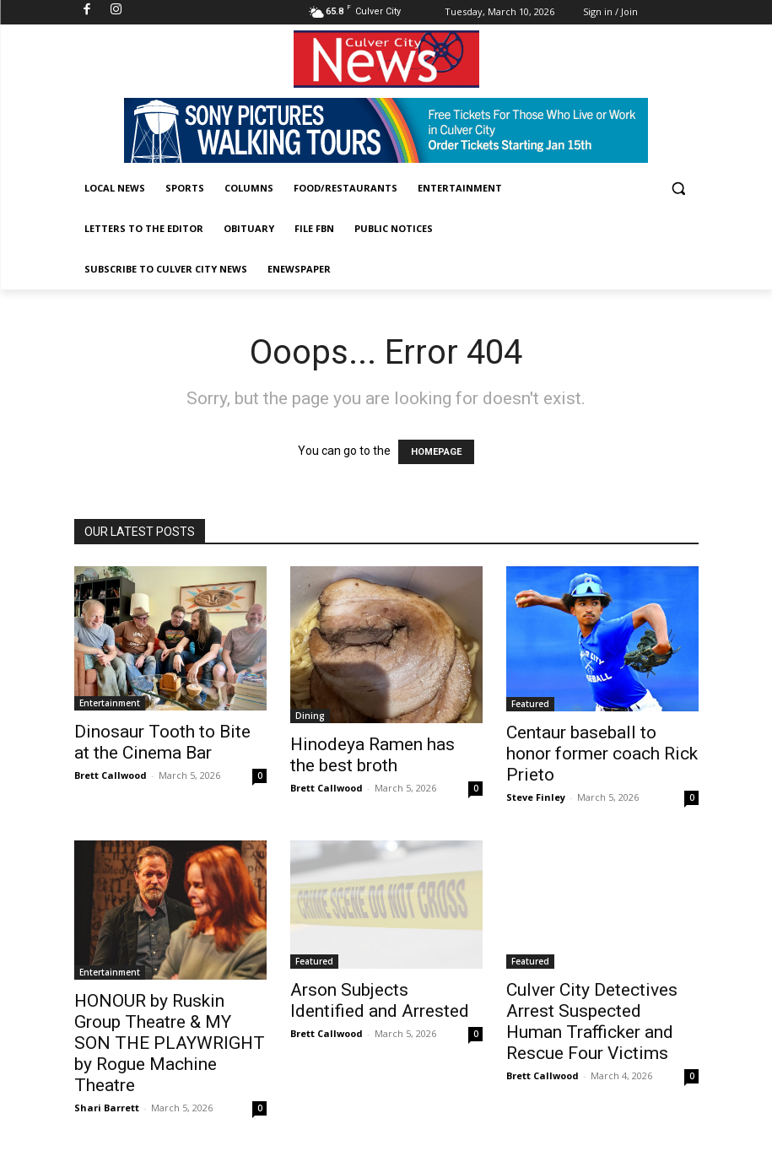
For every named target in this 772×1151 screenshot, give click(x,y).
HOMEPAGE (436, 451)
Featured (530, 704)
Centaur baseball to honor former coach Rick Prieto (602, 753)
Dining (310, 715)
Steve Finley (535, 797)
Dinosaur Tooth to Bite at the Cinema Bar (162, 742)
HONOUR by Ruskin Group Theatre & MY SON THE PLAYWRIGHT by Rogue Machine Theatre (169, 1043)
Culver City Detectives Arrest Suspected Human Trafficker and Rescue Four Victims (592, 1021)
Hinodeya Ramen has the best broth (372, 754)
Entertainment (109, 703)
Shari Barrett (106, 1107)
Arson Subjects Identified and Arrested (379, 1000)
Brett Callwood (110, 775)
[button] (679, 188)
